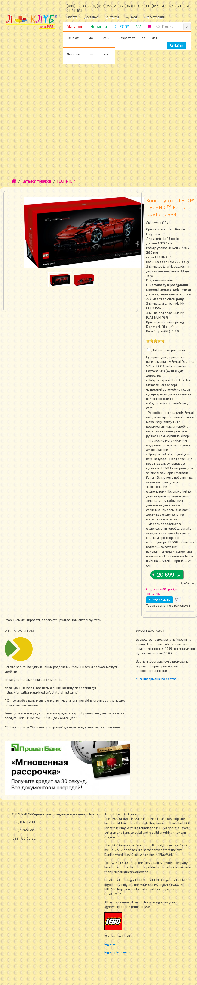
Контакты (112, 17)
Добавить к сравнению (169, 350)
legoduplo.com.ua (117, 952)
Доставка (91, 17)
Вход (131, 17)
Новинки (98, 26)
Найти (176, 45)
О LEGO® (122, 26)
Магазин (74, 26)
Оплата (71, 17)
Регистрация (154, 17)
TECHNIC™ (66, 181)
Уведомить (159, 600)
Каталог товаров (36, 181)
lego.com (110, 944)
